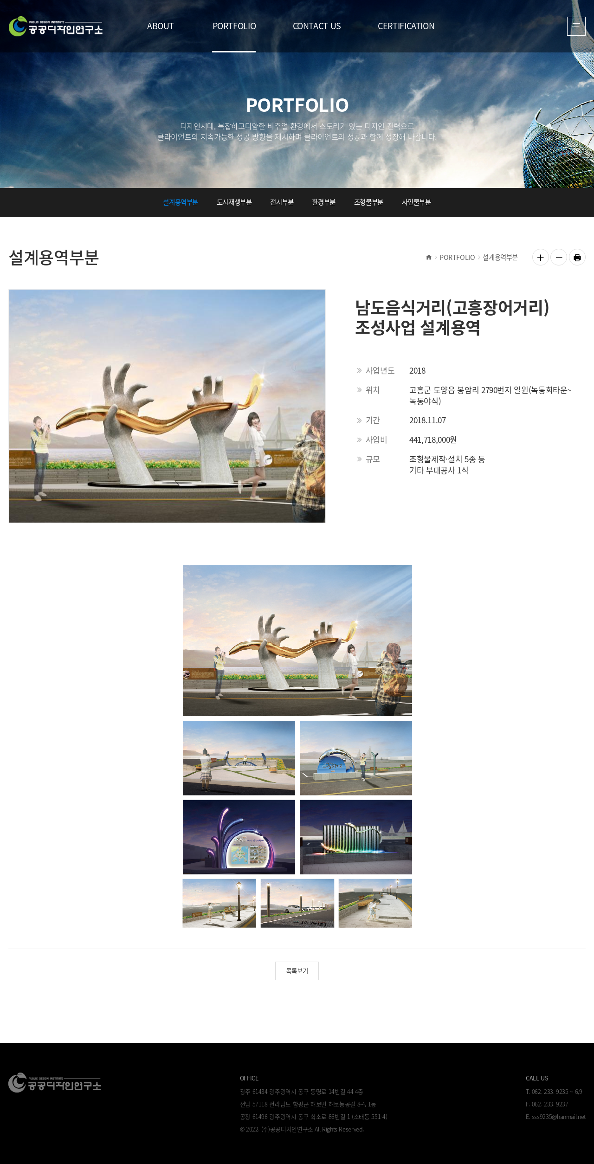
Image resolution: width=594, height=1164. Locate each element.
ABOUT (160, 25)
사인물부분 (416, 202)
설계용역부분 (180, 202)
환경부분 (324, 202)
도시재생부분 (234, 202)
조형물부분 (368, 202)
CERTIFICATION (406, 25)
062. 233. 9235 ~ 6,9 (557, 1091)
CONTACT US (317, 25)
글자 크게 (540, 257)
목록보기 (297, 970)
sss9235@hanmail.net (559, 1116)
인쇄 (577, 257)
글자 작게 (558, 257)
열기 (576, 26)
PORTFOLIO (234, 25)
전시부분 (282, 202)
